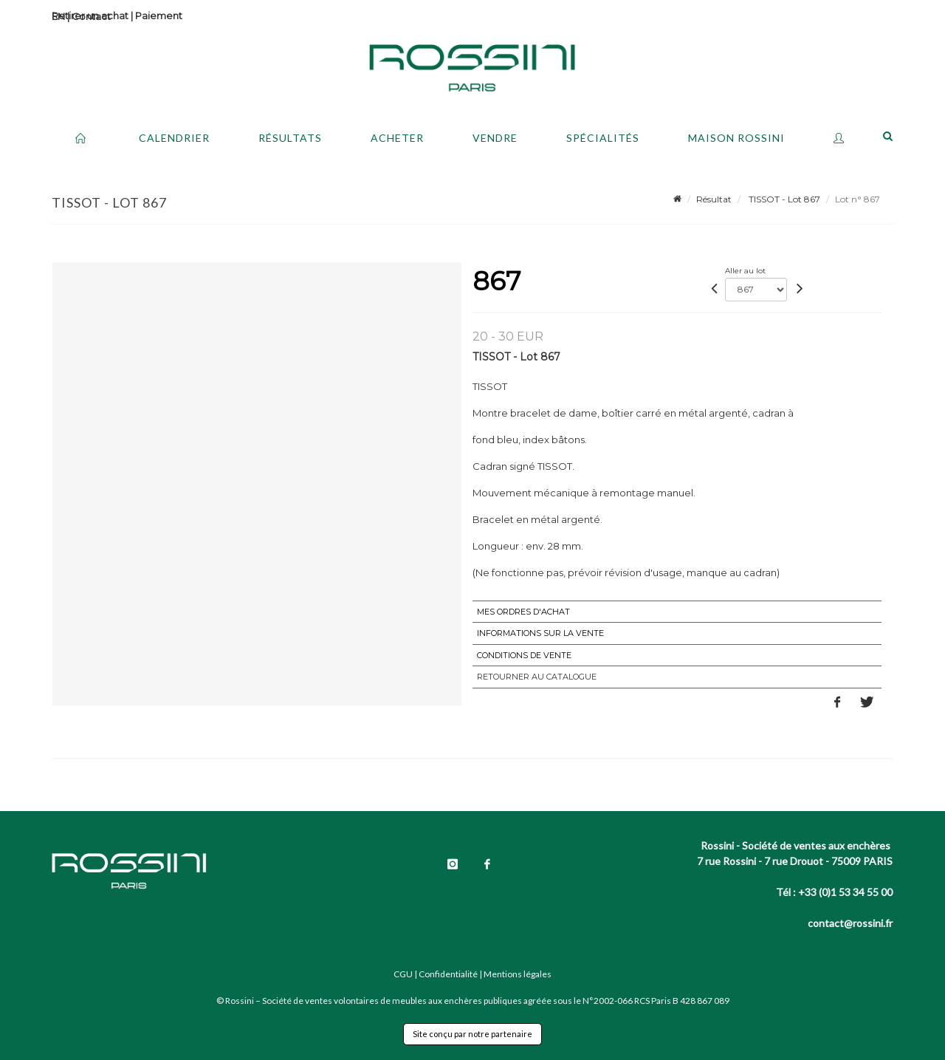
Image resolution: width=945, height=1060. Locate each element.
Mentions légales (517, 973)
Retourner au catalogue (537, 676)
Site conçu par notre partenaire (472, 1034)
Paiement (158, 15)
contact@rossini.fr (850, 923)
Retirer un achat (90, 15)
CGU (403, 973)
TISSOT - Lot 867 (783, 199)
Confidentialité (448, 973)
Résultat (714, 199)
